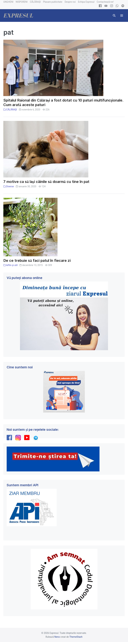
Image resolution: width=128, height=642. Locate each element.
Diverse (10, 186)
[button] (114, 15)
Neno (57, 636)
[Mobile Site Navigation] (122, 16)
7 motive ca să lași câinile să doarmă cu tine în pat (46, 181)
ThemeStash (75, 636)
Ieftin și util (12, 265)
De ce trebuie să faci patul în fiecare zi (37, 260)
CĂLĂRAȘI (11, 109)
